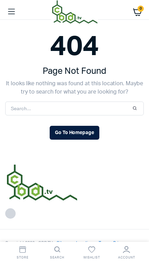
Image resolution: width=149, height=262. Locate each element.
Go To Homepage (74, 132)
